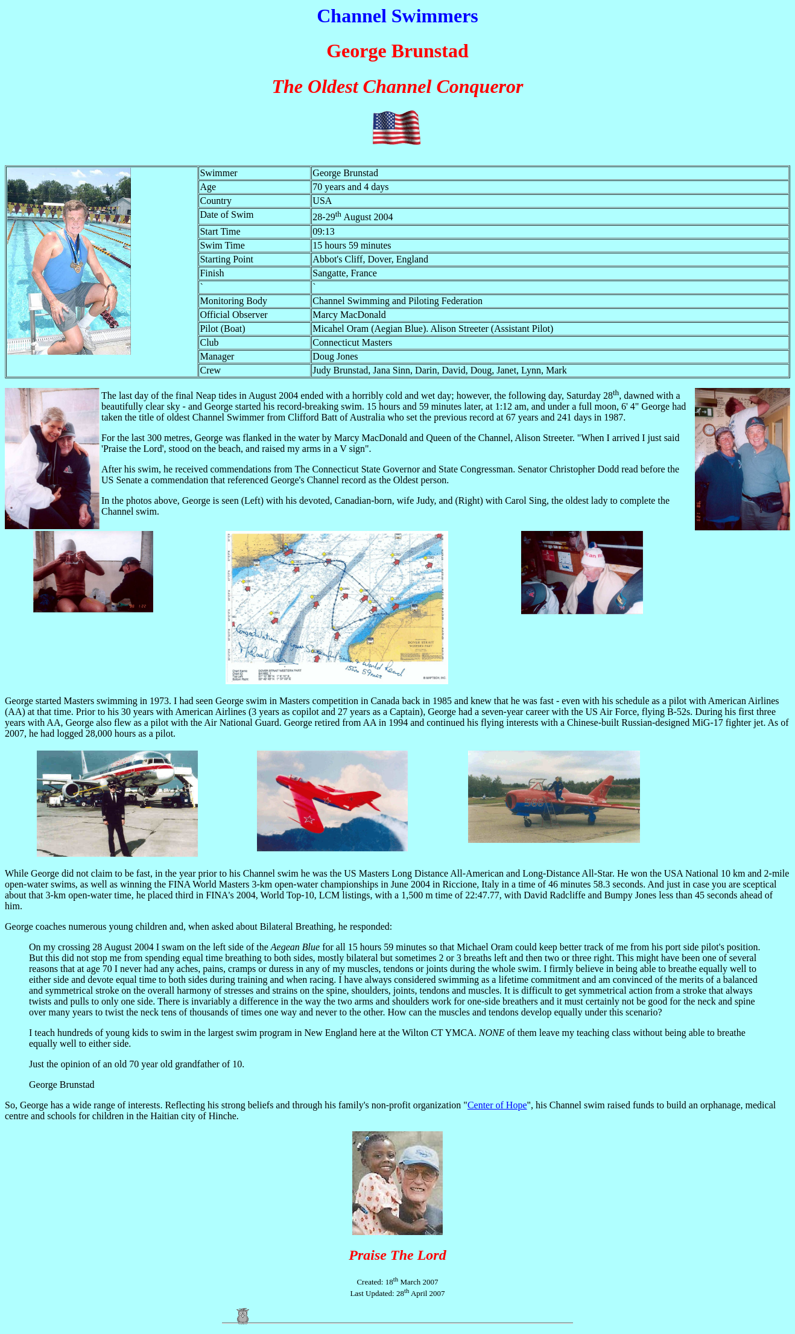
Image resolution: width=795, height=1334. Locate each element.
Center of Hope (497, 1105)
